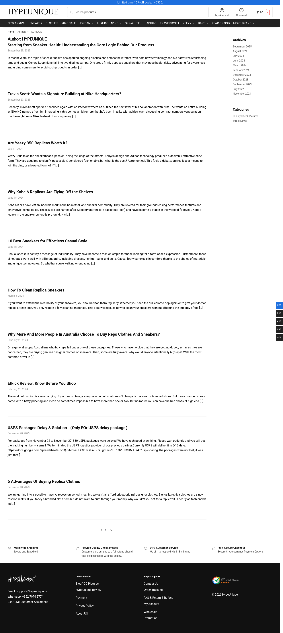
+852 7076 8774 (32, 596)
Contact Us (151, 583)
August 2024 (240, 50)
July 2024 (238, 55)
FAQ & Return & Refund (158, 597)
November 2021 (242, 93)
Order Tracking (153, 589)
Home (11, 31)
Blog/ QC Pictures (87, 583)
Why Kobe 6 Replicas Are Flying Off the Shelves (50, 191)
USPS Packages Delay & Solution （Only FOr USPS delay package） (69, 427)
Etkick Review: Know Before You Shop (42, 383)
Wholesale (150, 611)
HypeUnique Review (88, 589)
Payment (81, 597)
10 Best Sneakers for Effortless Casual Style (47, 240)
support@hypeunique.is (31, 591)
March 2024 (239, 65)
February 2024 (241, 69)
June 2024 (239, 60)
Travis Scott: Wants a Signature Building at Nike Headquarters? (64, 93)
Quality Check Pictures (245, 115)
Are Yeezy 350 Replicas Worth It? (37, 142)
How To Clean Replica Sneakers (36, 289)
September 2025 (242, 46)
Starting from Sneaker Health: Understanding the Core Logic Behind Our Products (81, 44)
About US (82, 613)
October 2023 (240, 79)
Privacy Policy (85, 605)
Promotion (150, 617)
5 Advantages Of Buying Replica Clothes (44, 481)
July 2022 (238, 88)
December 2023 (242, 74)
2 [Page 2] (105, 530)
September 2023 (242, 83)
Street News (240, 120)
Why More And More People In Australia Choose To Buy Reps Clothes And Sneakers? (84, 334)
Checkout (241, 12)
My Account (222, 12)
